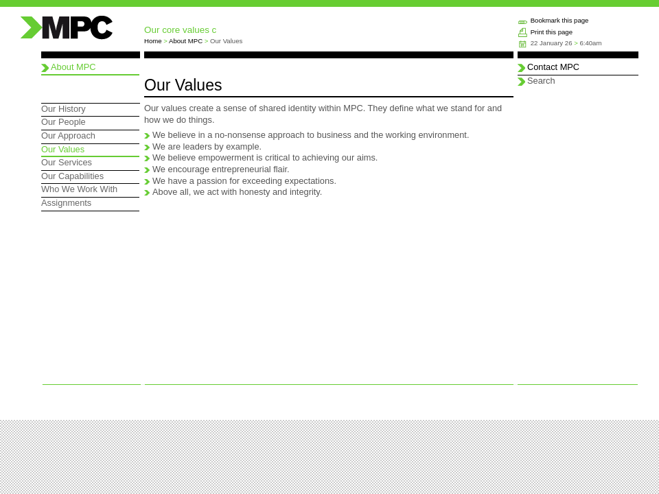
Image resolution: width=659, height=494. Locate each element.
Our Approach (68, 135)
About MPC (186, 41)
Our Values (62, 149)
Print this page (552, 32)
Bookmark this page (560, 20)
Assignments (66, 203)
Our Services (66, 162)
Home (153, 41)
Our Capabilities (72, 176)
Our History (63, 109)
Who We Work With (79, 189)
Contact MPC (553, 67)
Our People (63, 122)
